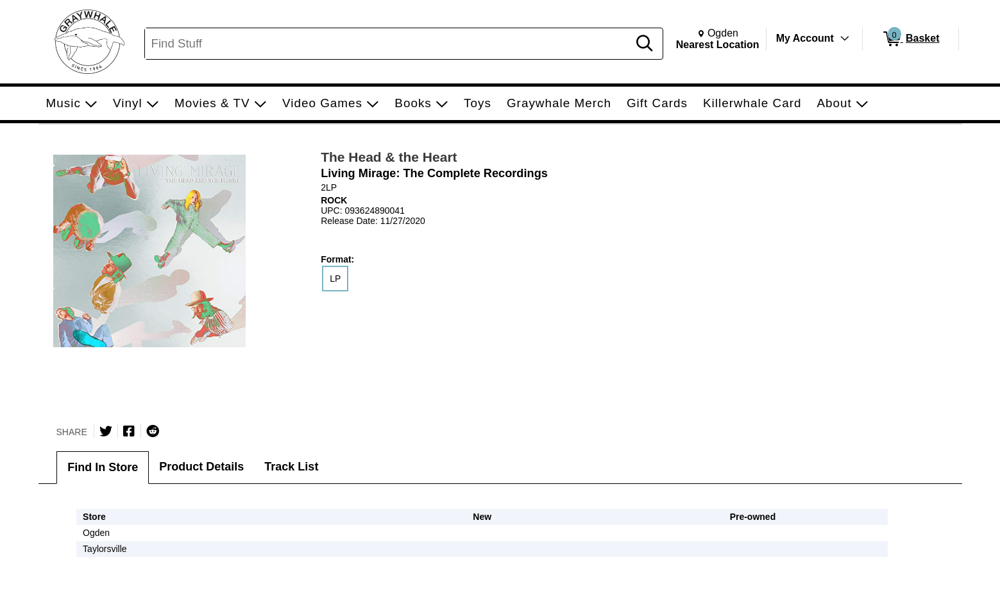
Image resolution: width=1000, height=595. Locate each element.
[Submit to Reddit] (152, 431)
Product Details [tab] (201, 466)
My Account (805, 38)
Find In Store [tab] (102, 467)
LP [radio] (335, 278)
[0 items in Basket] (910, 39)
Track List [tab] (291, 466)
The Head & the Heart (389, 157)
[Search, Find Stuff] (388, 43)
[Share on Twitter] (105, 431)
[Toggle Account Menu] (844, 38)
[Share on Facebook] (129, 431)
